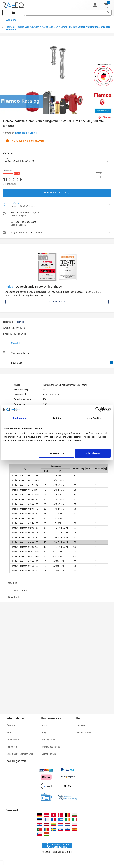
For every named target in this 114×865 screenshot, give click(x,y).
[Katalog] (13, 13)
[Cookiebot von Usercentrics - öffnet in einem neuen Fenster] (98, 409)
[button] (95, 5)
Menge (99, 173)
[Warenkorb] (106, 5)
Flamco (20, 321)
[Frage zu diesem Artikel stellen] (109, 232)
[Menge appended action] (109, 177)
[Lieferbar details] (109, 204)
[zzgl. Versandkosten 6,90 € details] (109, 214)
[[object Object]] (57, 102)
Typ (6, 158)
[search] (65, 12)
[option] (57, 582)
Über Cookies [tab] (94, 418)
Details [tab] (57, 418)
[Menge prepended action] (91, 177)
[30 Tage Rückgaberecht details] (109, 223)
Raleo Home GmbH (26, 132)
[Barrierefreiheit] (57, 845)
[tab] (57, 343)
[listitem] (57, 204)
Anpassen (56, 453)
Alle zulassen (93, 453)
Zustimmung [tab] (20, 418)
